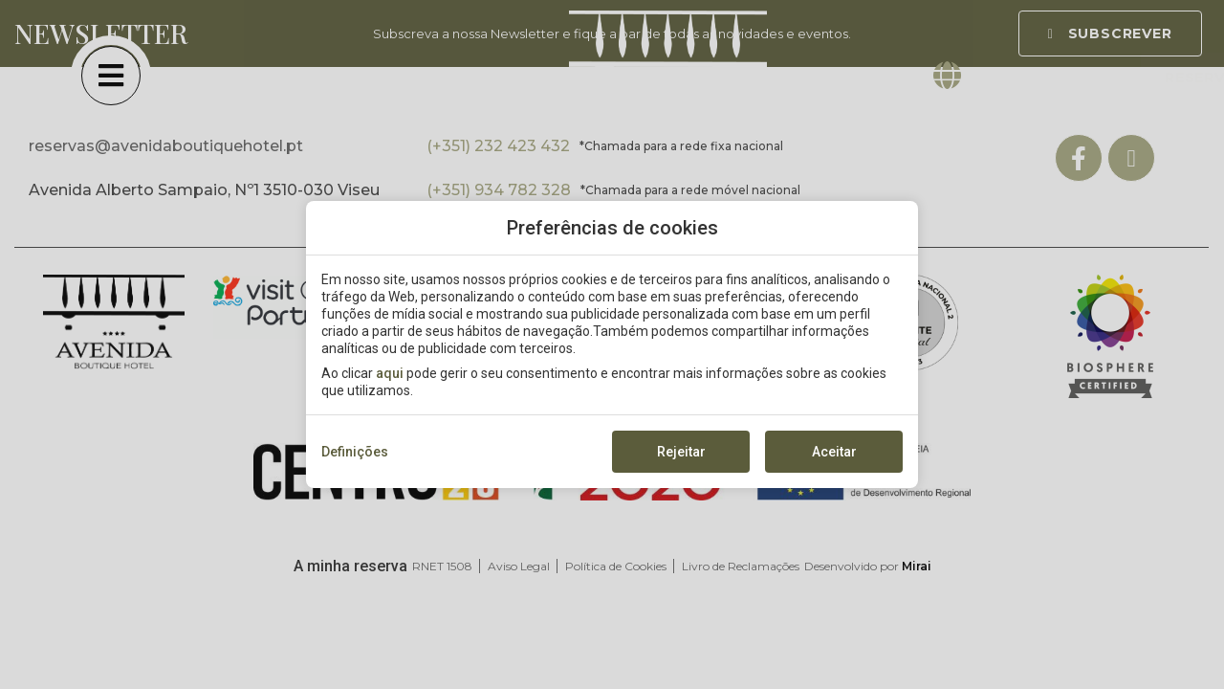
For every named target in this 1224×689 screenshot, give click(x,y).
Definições (354, 451)
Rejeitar (681, 451)
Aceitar (834, 451)
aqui (390, 373)
